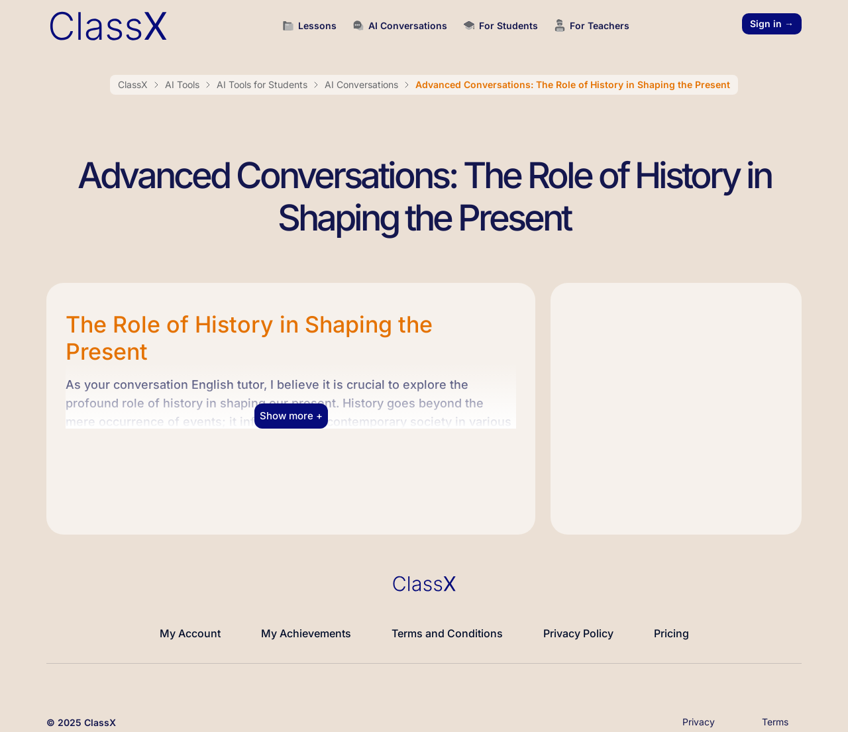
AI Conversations (361, 79)
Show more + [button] (291, 409)
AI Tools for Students (262, 79)
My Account (190, 627)
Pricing (671, 627)
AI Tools (182, 79)
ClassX (133, 79)
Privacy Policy (578, 627)
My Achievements (306, 627)
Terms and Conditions (447, 627)
